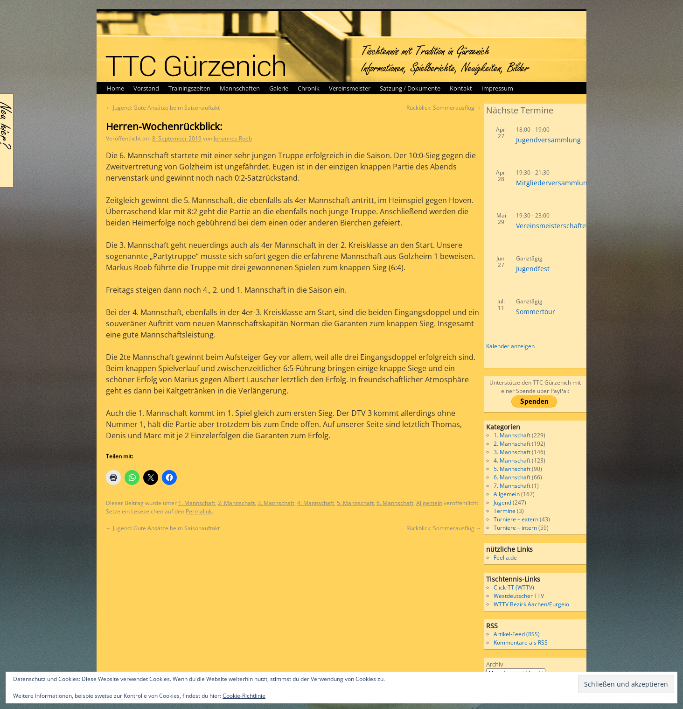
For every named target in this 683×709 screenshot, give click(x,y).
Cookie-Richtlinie (244, 696)
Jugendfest (533, 268)
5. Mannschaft (355, 503)
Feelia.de (505, 558)
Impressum (497, 88)
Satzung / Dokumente (410, 88)
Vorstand (146, 88)
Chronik (309, 88)
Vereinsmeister (349, 88)
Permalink (199, 511)
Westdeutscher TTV (519, 596)
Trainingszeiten (189, 88)
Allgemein (429, 503)
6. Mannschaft (394, 503)
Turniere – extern (516, 519)
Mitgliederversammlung (553, 182)
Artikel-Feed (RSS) (517, 634)
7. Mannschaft (512, 486)
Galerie (278, 88)
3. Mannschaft (276, 503)
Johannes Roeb (233, 138)
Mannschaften (240, 88)
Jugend (502, 502)
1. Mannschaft (196, 503)
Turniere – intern (515, 528)
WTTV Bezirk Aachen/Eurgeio (531, 604)
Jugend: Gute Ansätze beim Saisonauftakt (163, 108)
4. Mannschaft (315, 503)
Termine (505, 511)
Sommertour (535, 311)
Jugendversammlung (548, 139)
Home (115, 88)
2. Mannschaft (236, 503)
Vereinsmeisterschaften (553, 225)
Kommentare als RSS (521, 642)
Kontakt (461, 88)
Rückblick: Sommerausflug (443, 108)
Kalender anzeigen (510, 346)
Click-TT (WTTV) (514, 587)
